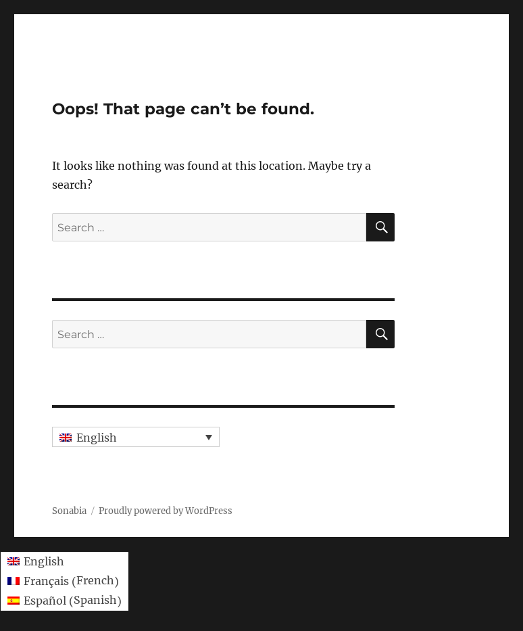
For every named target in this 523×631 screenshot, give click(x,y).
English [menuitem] (96, 437)
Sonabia (69, 511)
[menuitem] (136, 437)
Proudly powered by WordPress (165, 511)
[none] (136, 437)
